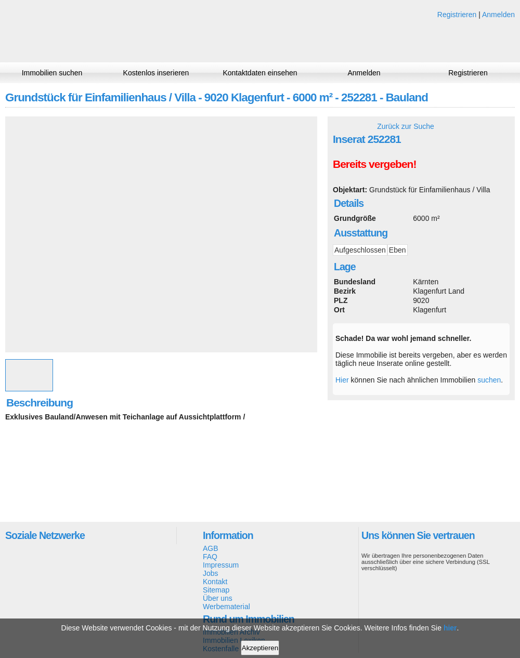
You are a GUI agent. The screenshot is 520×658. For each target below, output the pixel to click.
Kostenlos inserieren (156, 73)
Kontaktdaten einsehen (260, 73)
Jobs (210, 573)
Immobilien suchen (52, 73)
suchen (489, 380)
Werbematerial (226, 606)
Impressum (221, 565)
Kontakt (215, 581)
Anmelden (498, 14)
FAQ (210, 556)
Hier (342, 380)
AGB (210, 548)
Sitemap (216, 590)
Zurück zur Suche (405, 126)
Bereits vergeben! (374, 164)
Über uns (217, 598)
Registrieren (456, 14)
